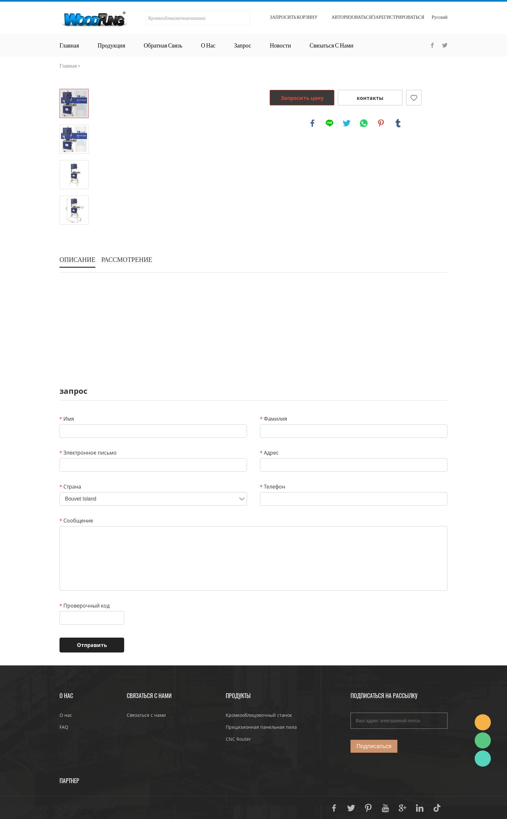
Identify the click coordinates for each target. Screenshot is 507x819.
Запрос (242, 45)
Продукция (111, 45)
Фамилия (273, 418)
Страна (70, 486)
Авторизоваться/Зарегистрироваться (377, 17)
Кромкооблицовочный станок (259, 715)
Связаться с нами (331, 45)
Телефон (272, 486)
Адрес (269, 452)
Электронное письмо (88, 452)
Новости (280, 45)
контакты (370, 98)
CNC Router (238, 739)
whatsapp (364, 123)
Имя (66, 418)
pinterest (381, 123)
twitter (346, 123)
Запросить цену (302, 98)
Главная (69, 45)
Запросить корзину (294, 17)
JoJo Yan (483, 722)
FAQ (63, 727)
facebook (312, 123)
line (329, 123)
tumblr (398, 123)
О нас (208, 45)
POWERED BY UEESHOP (90, 807)
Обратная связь (163, 45)
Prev (74, 79)
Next (74, 233)
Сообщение (76, 520)
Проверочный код (84, 605)
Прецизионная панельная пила (261, 727)
